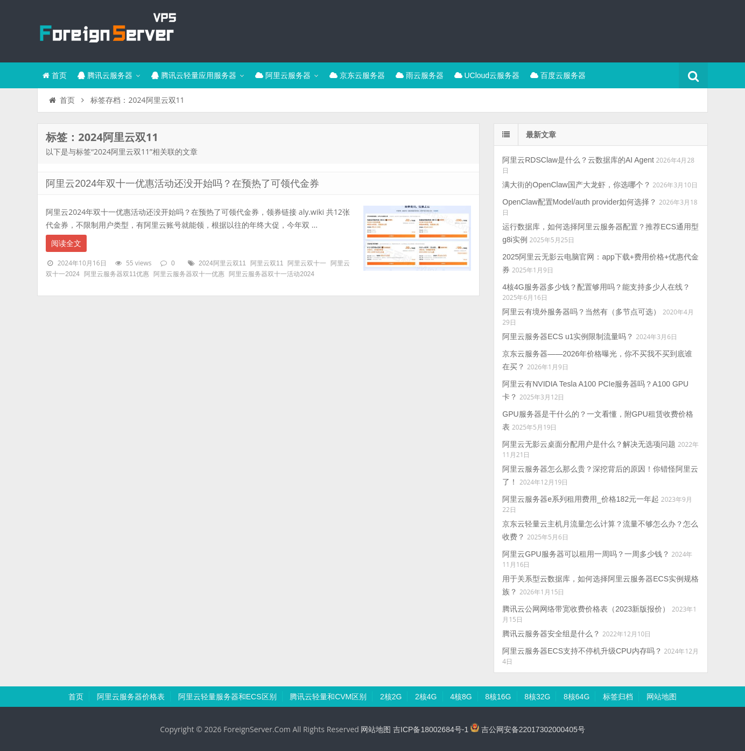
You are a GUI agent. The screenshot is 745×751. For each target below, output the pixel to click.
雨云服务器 (420, 75)
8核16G (498, 696)
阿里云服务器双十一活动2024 (271, 274)
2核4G (426, 696)
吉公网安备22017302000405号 (527, 729)
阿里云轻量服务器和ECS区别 (227, 696)
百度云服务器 (558, 75)
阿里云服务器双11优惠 (116, 274)
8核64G (576, 696)
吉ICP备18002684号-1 (430, 729)
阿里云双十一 (306, 263)
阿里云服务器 (283, 75)
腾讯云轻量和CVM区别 (328, 696)
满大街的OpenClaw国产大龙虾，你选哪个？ (576, 184)
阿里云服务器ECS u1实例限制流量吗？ (568, 336)
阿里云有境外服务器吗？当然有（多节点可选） (581, 311)
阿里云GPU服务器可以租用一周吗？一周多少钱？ (585, 554)
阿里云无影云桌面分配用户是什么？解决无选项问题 (589, 444)
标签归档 (618, 696)
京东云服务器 (357, 75)
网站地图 (661, 696)
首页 (55, 75)
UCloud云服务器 (487, 75)
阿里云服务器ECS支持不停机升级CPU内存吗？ (582, 651)
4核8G (461, 696)
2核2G (391, 696)
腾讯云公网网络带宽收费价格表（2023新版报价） (586, 609)
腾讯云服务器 (105, 75)
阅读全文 (66, 243)
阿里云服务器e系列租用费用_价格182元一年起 (580, 499)
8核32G (537, 696)
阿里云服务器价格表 (131, 696)
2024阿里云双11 (222, 263)
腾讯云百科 (107, 29)
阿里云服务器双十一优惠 (188, 274)
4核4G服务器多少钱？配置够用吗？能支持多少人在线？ (596, 287)
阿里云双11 (266, 263)
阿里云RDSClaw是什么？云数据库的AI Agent (578, 160)
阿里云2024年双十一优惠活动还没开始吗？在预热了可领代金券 (182, 183)
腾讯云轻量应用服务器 (193, 75)
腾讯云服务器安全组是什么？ (551, 633)
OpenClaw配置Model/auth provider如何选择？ (579, 202)
